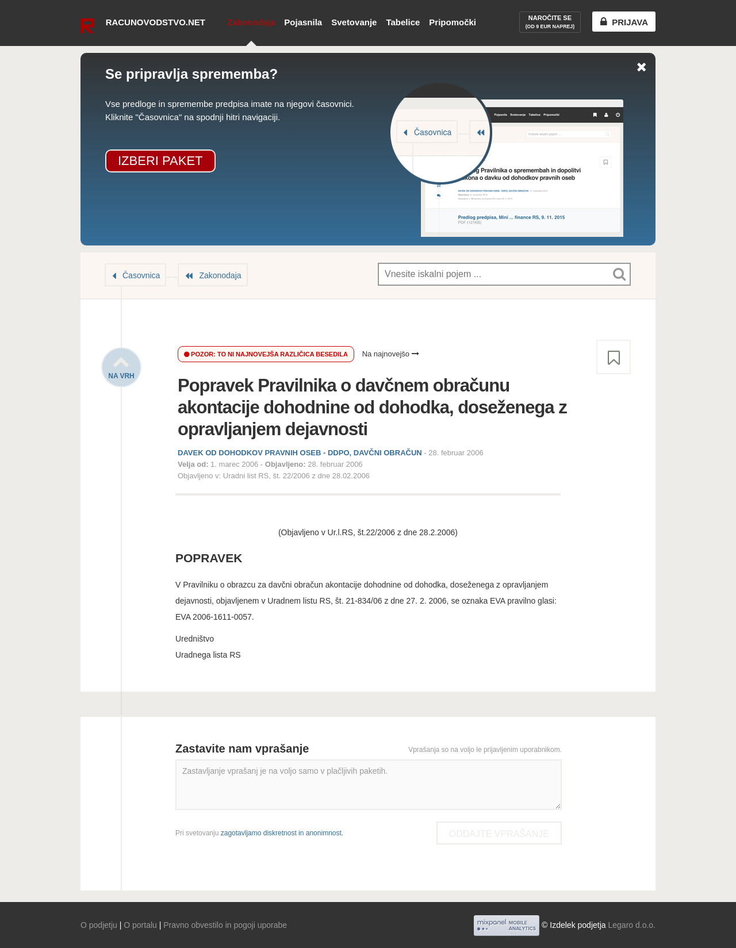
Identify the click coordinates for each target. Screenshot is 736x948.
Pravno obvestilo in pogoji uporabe (225, 925)
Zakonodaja (251, 22)
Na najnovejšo (390, 354)
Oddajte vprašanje (499, 834)
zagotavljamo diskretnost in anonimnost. (282, 833)
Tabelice (403, 22)
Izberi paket (160, 160)
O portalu (140, 925)
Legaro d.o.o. (632, 925)
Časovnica (141, 275)
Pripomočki (452, 22)
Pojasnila (303, 22)
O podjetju (98, 925)
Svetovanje (354, 22)
